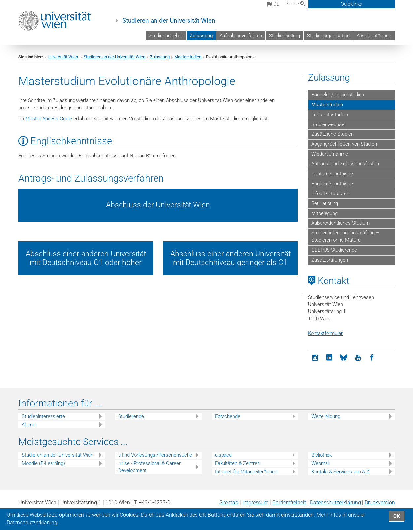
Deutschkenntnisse (332, 174)
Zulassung (201, 36)
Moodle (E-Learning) (43, 463)
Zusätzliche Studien (332, 134)
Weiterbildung (325, 416)
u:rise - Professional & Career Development (149, 466)
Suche (295, 4)
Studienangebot (166, 36)
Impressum (255, 502)
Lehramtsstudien (329, 115)
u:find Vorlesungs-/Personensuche (155, 455)
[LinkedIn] (329, 358)
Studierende (131, 416)
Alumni (29, 425)
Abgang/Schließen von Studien (344, 144)
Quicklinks (351, 4)
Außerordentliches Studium (340, 223)
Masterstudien (187, 56)
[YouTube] (358, 358)
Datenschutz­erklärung (335, 502)
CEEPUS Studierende (334, 250)
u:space (223, 455)
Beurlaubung (324, 203)
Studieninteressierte (43, 416)
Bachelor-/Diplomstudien (337, 95)
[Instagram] (315, 358)
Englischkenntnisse (332, 184)
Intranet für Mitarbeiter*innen (246, 472)
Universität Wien (63, 56)
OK (396, 516)
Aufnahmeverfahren (241, 36)
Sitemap (228, 502)
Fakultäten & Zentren (237, 463)
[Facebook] (372, 358)
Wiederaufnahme (329, 154)
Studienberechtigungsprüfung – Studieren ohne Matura (345, 236)
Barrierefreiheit (289, 502)
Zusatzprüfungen (329, 260)
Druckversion (380, 502)
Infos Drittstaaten (330, 193)
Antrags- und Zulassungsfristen (345, 164)
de (273, 4)
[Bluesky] (343, 358)
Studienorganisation (328, 36)
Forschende (227, 416)
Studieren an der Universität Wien (168, 20)
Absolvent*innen (374, 36)
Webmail (320, 463)
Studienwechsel (328, 124)
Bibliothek (321, 455)
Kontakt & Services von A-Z (340, 472)
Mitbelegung (324, 213)
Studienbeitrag (284, 36)
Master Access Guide (48, 119)
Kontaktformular (325, 333)
